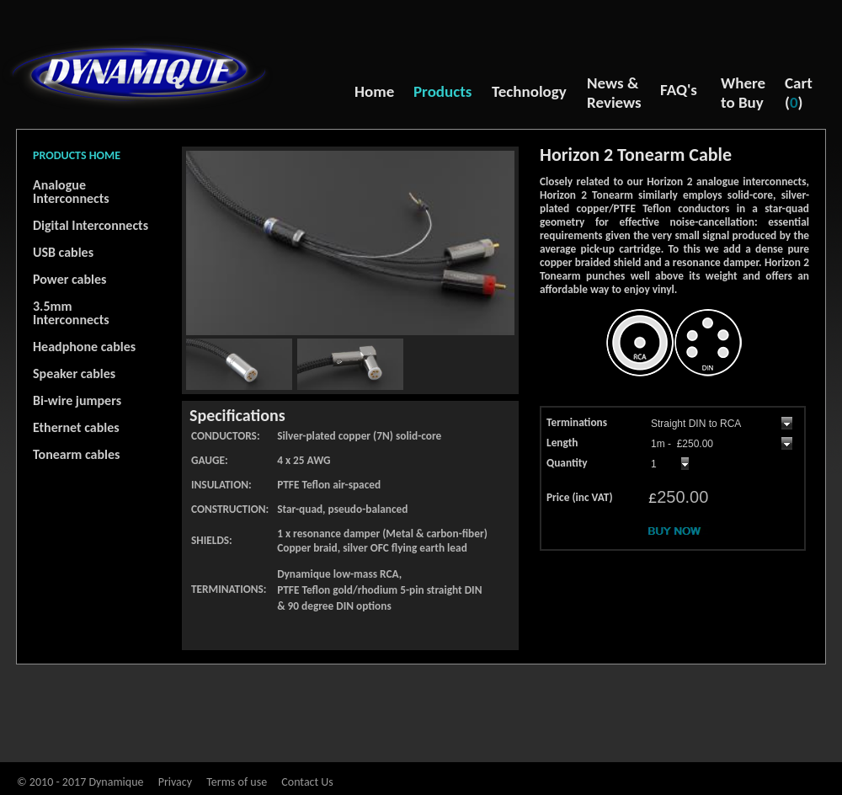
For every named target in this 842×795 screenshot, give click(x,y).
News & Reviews (614, 92)
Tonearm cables (76, 454)
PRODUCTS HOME (76, 155)
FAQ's (678, 89)
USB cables (63, 252)
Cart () (799, 92)
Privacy (175, 782)
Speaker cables (74, 373)
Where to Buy (743, 92)
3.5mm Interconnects (71, 313)
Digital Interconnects (90, 225)
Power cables (69, 279)
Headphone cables (84, 347)
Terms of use (236, 782)
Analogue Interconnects (71, 191)
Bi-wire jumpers (77, 400)
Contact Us (307, 782)
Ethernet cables (76, 427)
